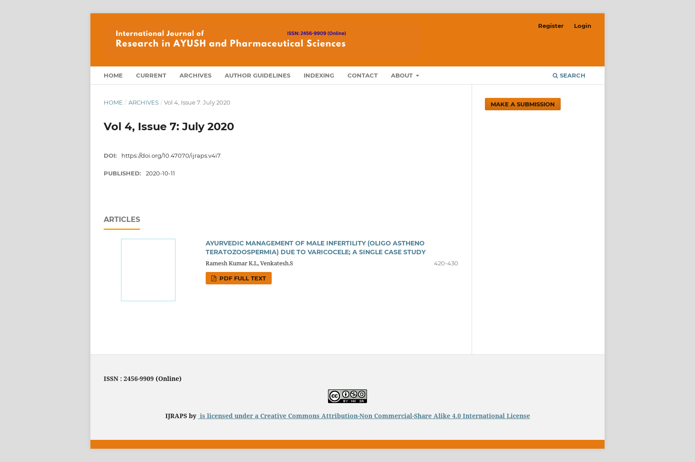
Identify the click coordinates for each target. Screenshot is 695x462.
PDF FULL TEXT (242, 278)
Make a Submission (523, 104)
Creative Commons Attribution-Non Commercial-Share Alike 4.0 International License (395, 416)
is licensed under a (229, 416)
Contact (363, 75)
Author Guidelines (257, 75)
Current (151, 75)
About (402, 75)
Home (113, 75)
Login (582, 25)
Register (551, 25)
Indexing (319, 75)
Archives (195, 75)
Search (569, 75)
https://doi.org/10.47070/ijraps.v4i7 (171, 155)
